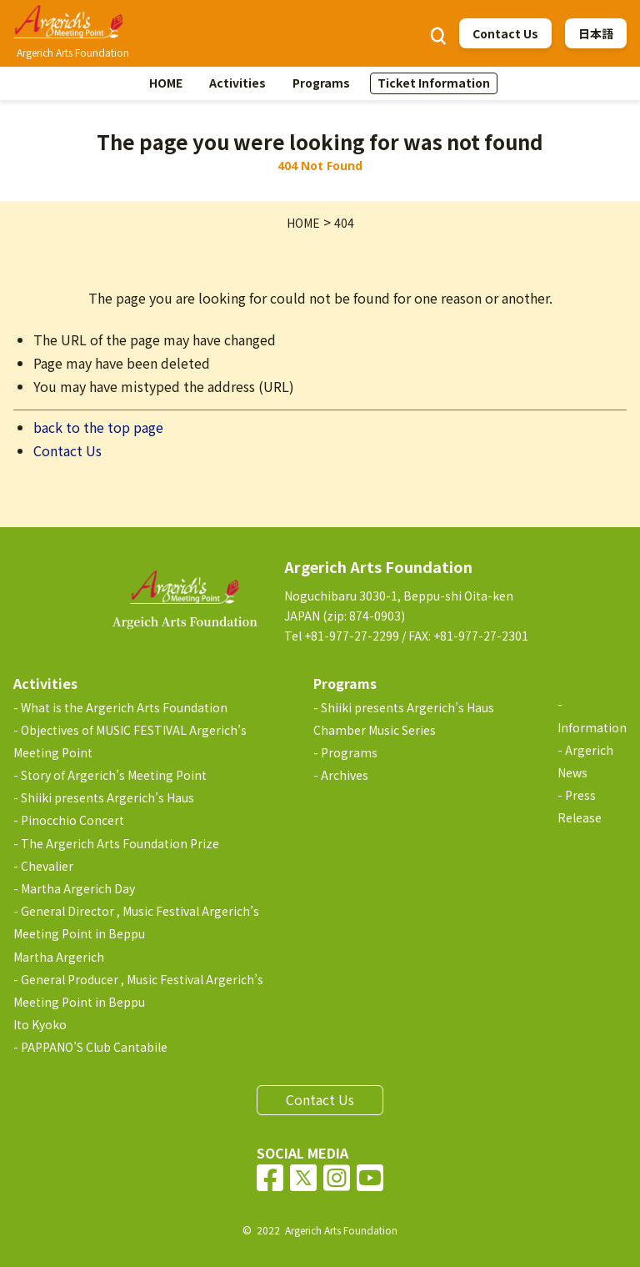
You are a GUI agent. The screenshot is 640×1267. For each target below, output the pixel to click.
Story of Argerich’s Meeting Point (114, 775)
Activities (237, 82)
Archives (344, 775)
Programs (321, 82)
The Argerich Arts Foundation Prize (120, 843)
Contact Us (505, 33)
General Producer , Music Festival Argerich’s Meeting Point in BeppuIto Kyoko (138, 1002)
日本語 (595, 33)
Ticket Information (434, 82)
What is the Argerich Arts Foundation (124, 707)
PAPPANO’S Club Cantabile (94, 1046)
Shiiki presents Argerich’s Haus (107, 797)
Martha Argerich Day (78, 888)
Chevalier (47, 865)
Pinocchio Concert (72, 820)
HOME (165, 82)
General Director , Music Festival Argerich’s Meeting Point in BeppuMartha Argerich (136, 933)
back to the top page (98, 427)
